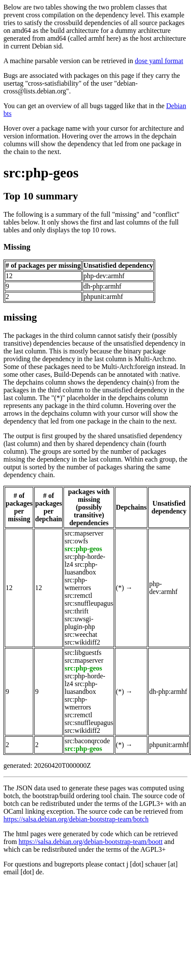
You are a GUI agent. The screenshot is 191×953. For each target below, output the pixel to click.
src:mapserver (83, 533)
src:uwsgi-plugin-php (79, 622)
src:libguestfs (82, 652)
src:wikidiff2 (82, 642)
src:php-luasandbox (80, 568)
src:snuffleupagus (88, 603)
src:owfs (76, 541)
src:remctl (78, 595)
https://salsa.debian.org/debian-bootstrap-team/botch (76, 819)
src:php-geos (41, 172)
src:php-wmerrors (77, 583)
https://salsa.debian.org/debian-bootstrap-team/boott (90, 841)
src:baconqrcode (87, 740)
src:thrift (76, 611)
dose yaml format (159, 60)
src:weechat (80, 634)
